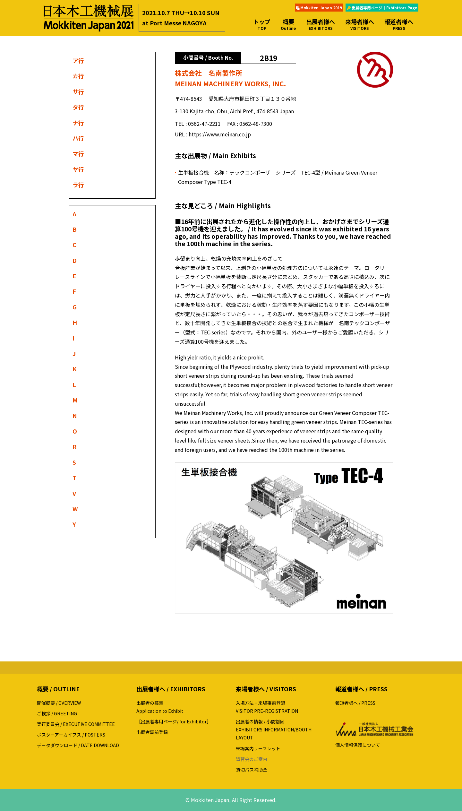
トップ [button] (261, 24)
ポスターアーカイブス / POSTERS (71, 734)
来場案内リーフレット (258, 748)
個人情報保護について (357, 745)
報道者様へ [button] (398, 24)
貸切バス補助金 (251, 769)
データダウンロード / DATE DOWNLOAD (78, 745)
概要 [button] (288, 24)
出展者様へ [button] (320, 24)
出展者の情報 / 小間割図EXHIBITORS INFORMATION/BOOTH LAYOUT (274, 729)
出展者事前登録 (152, 732)
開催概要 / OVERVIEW (59, 703)
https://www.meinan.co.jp (220, 134)
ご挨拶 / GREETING (57, 713)
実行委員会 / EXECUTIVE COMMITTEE (76, 724)
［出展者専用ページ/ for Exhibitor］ (173, 721)
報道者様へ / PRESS (355, 703)
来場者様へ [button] (359, 24)
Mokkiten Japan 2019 (319, 7)
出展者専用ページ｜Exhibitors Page (382, 7)
